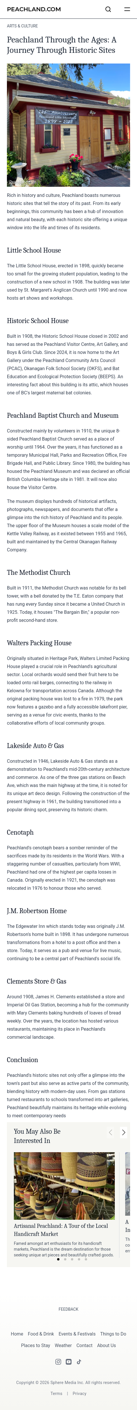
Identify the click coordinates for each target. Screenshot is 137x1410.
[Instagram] (58, 1361)
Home (17, 1334)
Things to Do (113, 1334)
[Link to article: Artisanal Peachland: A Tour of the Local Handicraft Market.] (64, 1186)
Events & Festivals (77, 1334)
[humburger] (127, 9)
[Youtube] (69, 1361)
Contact (84, 1345)
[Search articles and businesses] (108, 9)
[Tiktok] (79, 1361)
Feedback (68, 1309)
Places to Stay (35, 1345)
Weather (63, 1345)
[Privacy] (80, 1393)
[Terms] (56, 1393)
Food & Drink (41, 1334)
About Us (106, 1345)
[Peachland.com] (34, 9)
